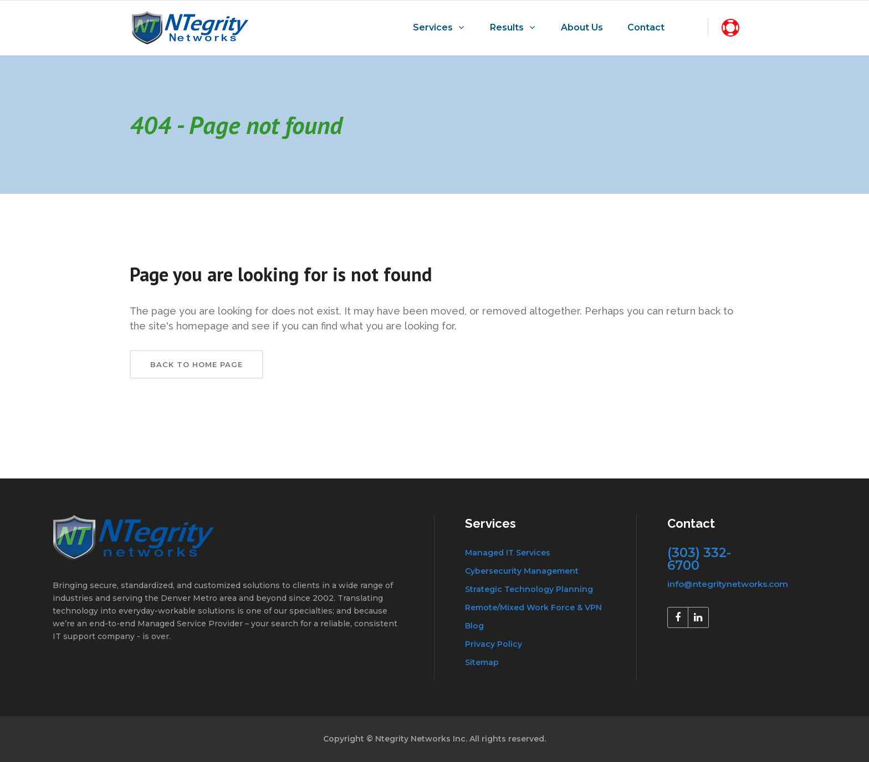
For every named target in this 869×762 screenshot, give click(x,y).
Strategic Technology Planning (529, 589)
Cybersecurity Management (522, 571)
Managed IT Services (507, 553)
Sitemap (482, 662)
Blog (474, 626)
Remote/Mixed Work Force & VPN (533, 607)
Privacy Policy (493, 644)
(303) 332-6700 (699, 559)
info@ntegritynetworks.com (727, 584)
